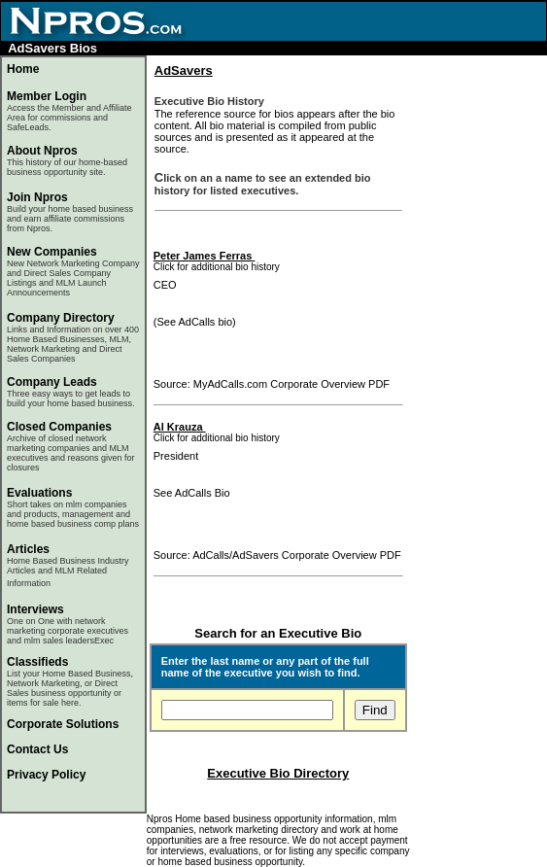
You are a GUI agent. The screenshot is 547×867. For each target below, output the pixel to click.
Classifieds (37, 662)
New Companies (52, 252)
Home (23, 69)
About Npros (67, 160)
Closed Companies (59, 427)
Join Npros (37, 197)
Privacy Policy (46, 774)
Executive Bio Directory (278, 773)
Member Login (46, 96)
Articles (28, 549)
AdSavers (183, 70)
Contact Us (37, 749)
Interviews (35, 609)
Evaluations (39, 493)
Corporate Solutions (63, 724)
